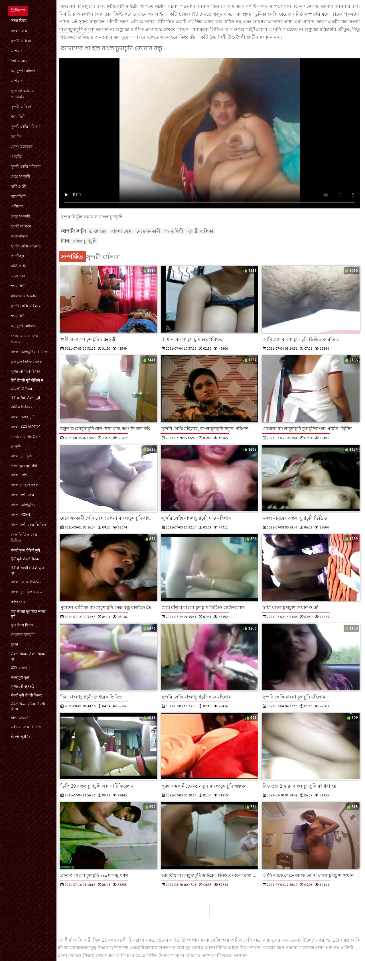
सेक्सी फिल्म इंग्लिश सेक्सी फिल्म (28, 706)
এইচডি (16, 156)
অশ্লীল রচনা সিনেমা (174, 6)
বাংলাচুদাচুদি (84, 241)
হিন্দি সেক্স (18, 601)
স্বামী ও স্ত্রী (18, 186)
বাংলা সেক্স (19, 30)
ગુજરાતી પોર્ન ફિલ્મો (25, 371)
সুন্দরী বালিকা (21, 40)
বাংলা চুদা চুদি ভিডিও (27, 591)
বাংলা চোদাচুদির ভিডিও (29, 351)
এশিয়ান (17, 50)
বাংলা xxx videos (25, 427)
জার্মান (16, 136)
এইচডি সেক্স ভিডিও (26, 726)
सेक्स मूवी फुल (20, 677)
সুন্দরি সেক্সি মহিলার (25, 166)
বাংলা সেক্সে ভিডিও (26, 581)
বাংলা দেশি (19, 474)
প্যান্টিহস (17, 256)
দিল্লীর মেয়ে (19, 60)
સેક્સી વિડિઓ (21, 389)
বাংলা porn (20, 514)
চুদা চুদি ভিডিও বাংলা (27, 361)
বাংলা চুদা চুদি (21, 456)
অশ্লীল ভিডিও (21, 407)
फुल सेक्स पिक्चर (22, 625)
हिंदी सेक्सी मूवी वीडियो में (27, 380)
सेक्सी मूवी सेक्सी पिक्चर (26, 695)
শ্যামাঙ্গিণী (18, 116)
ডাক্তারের (18, 276)
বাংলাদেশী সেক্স (22, 494)
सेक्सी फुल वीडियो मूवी (25, 550)
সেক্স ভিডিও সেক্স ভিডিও (24, 537)
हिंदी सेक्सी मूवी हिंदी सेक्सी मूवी (28, 614)
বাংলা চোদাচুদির (23, 504)
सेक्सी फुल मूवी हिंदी (24, 465)
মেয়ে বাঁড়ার (19, 236)
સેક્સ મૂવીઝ (20, 736)
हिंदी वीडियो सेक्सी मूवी (25, 398)
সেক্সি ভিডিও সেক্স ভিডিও (24, 338)
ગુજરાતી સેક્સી (22, 686)
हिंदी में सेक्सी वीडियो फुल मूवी (27, 570)
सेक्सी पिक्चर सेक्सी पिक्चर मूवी (28, 656)
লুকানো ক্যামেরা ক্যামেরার (23, 93)
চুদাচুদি (16, 446)
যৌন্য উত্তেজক (22, 146)
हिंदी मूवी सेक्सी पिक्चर (25, 559)
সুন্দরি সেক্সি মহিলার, (26, 126)
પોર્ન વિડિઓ (20, 717)
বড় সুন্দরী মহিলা (23, 70)
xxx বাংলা (19, 667)
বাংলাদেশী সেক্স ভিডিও (28, 524)
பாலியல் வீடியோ (25, 436)
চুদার (14, 644)
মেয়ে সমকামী (20, 176)
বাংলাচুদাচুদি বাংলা (25, 484)
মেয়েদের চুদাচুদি (23, 634)
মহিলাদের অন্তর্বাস (24, 296)
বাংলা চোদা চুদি (23, 417)
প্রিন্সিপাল (18, 10)
